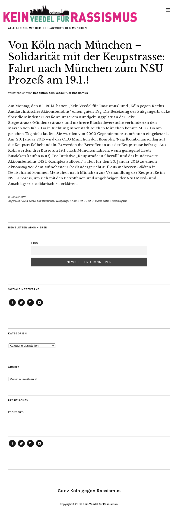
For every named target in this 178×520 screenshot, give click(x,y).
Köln (74, 200)
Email (35, 243)
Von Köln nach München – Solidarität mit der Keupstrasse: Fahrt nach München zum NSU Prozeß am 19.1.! (86, 62)
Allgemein (14, 200)
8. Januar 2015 (17, 197)
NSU (83, 200)
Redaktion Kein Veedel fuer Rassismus (60, 93)
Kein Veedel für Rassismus (100, 504)
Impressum (16, 412)
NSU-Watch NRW (98, 200)
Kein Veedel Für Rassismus (38, 200)
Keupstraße (62, 200)
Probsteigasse (119, 200)
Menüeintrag (12, 305)
